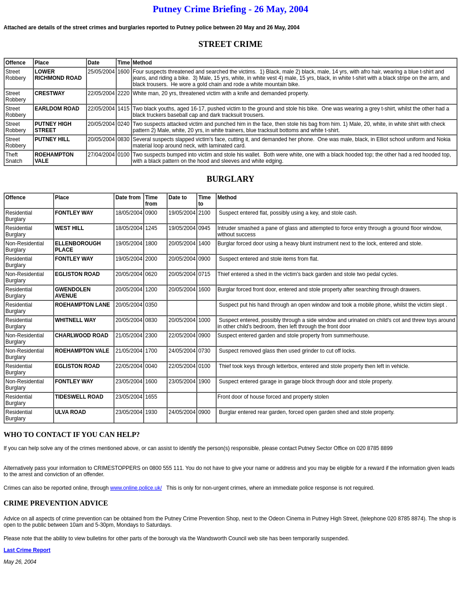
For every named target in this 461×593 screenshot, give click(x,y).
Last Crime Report (27, 550)
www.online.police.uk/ (136, 488)
